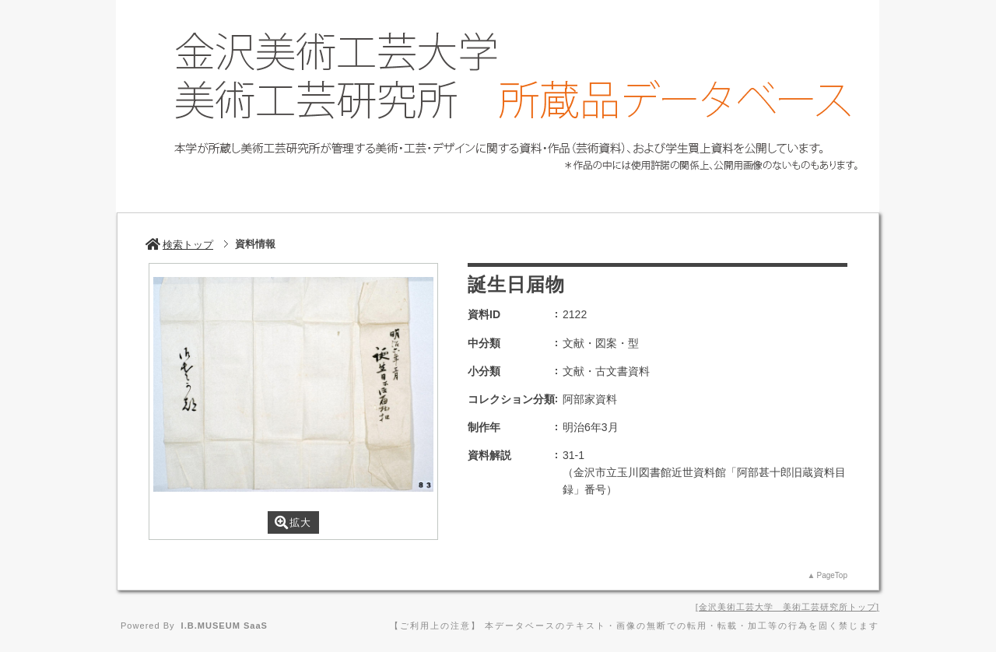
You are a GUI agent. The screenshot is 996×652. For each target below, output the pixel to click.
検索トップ (179, 245)
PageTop (832, 575)
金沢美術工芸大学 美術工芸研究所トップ (787, 607)
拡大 (293, 522)
